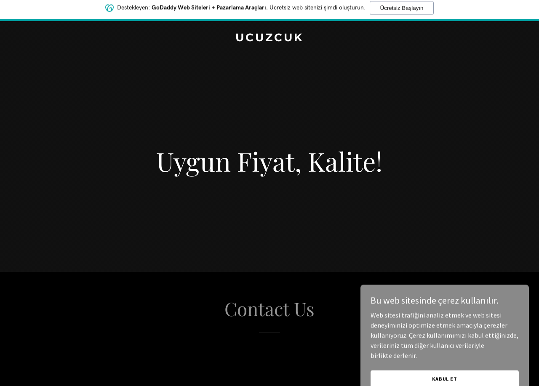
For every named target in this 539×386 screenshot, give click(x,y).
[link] (269, 39)
